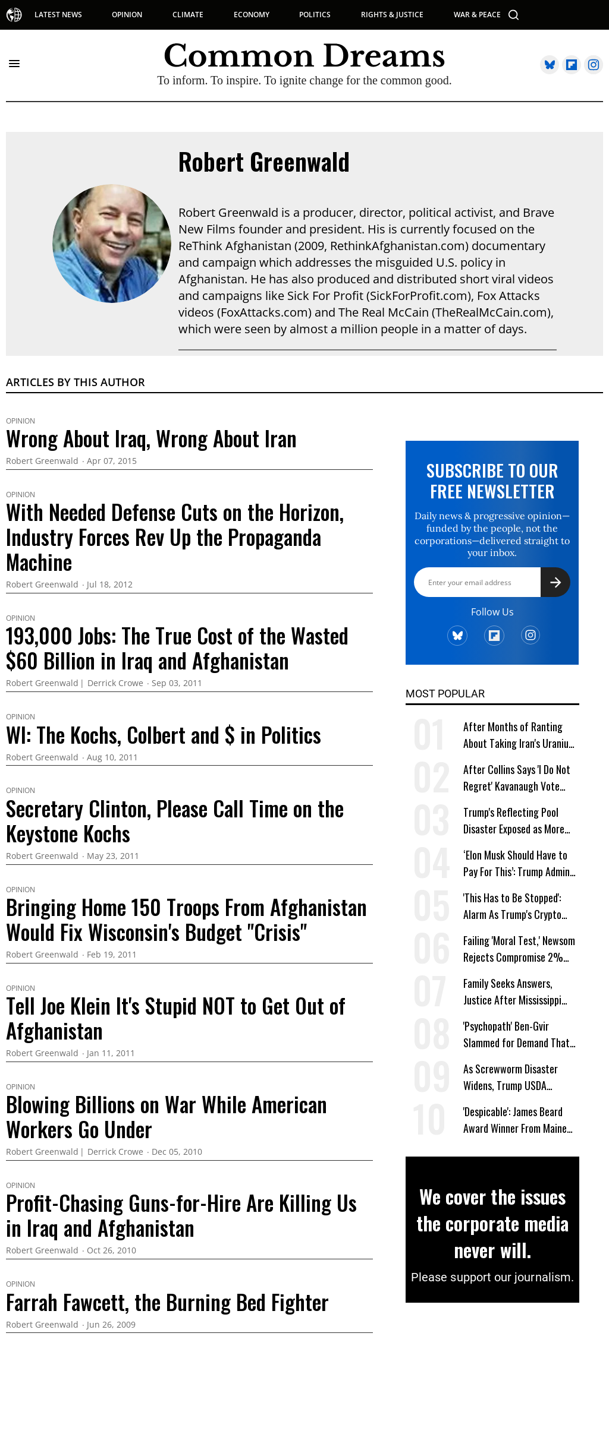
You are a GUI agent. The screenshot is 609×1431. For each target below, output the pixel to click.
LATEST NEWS (58, 15)
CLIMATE (187, 15)
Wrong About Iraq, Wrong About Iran (151, 437)
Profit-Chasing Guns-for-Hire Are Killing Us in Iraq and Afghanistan (181, 1215)
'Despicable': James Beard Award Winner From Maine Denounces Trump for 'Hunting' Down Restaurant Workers (516, 1120)
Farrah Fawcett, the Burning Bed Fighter (167, 1301)
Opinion (20, 421)
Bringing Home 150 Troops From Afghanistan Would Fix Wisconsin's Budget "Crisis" (186, 919)
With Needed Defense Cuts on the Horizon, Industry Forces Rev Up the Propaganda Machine (175, 536)
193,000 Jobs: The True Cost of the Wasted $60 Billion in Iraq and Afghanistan (177, 647)
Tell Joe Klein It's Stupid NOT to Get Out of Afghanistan (176, 1017)
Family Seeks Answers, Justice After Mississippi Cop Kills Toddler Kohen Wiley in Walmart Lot (512, 991)
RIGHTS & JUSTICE (392, 15)
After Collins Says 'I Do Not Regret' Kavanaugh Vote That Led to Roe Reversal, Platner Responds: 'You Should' (516, 778)
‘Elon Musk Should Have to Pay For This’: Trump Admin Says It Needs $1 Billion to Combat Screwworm (516, 863)
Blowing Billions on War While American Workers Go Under (166, 1116)
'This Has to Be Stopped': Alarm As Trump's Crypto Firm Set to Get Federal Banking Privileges (512, 906)
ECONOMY (251, 15)
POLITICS (315, 15)
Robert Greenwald (264, 161)
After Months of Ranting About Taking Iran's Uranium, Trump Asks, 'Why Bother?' (520, 735)
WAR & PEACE (477, 15)
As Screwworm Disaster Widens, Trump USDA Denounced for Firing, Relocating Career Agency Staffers (515, 1077)
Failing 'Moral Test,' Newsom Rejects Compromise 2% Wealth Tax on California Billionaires (519, 949)
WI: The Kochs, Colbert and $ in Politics (163, 734)
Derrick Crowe (115, 683)
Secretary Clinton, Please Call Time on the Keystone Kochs (175, 820)
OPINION (127, 15)
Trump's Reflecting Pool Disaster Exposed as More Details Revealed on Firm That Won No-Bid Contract (516, 820)
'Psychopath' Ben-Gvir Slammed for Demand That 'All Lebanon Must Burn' (516, 1034)
